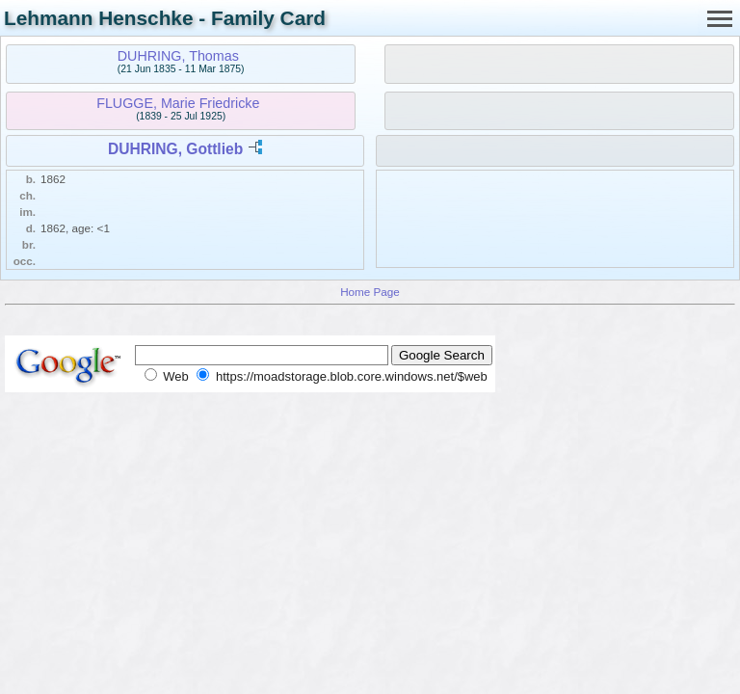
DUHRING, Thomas (178, 56)
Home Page (370, 291)
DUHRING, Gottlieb (175, 149)
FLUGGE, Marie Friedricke (177, 103)
